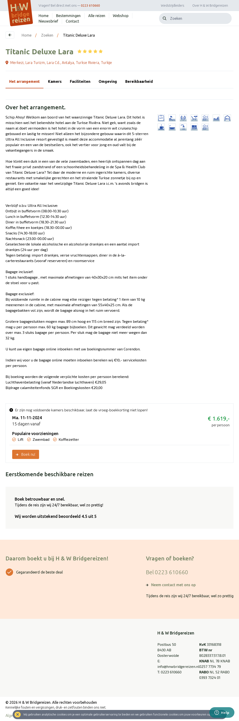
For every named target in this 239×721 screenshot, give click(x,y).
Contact (72, 21)
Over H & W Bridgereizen (210, 5)
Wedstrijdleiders (172, 5)
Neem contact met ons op (173, 585)
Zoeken (47, 35)
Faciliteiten (80, 81)
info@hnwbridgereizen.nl (178, 666)
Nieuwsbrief (48, 21)
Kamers (55, 81)
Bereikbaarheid (139, 81)
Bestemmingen (68, 16)
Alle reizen (96, 16)
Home (43, 16)
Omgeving (108, 81)
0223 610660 (90, 5)
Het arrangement (24, 81)
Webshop (120, 16)
